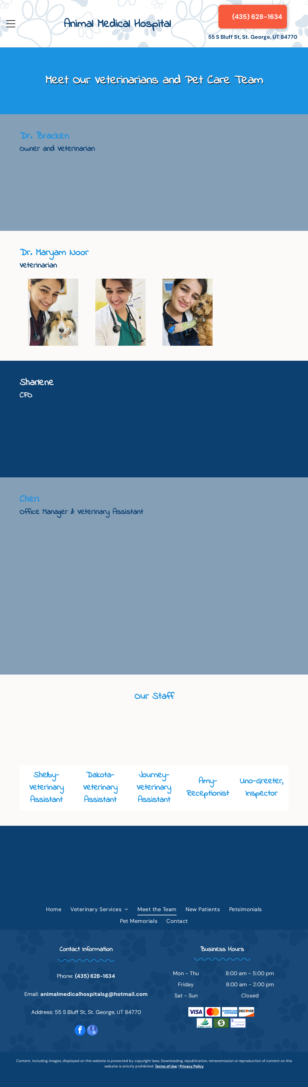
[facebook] (80, 1031)
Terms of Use (166, 1066)
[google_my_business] (92, 1031)
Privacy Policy (192, 1066)
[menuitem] (54, 909)
